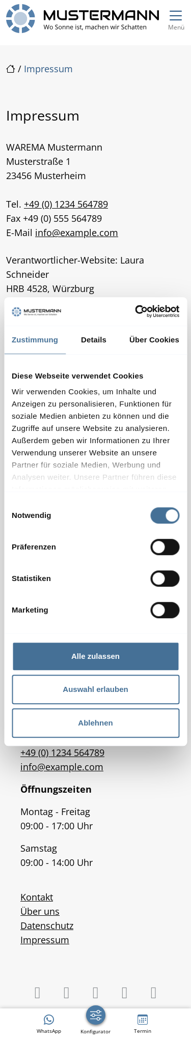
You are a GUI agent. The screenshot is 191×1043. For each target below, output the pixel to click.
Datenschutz (46, 925)
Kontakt (36, 897)
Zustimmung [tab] (35, 339)
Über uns (40, 911)
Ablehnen (95, 722)
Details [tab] (93, 339)
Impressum (44, 940)
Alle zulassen (95, 656)
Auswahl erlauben (95, 689)
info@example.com (76, 232)
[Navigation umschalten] (176, 19)
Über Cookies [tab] (154, 339)
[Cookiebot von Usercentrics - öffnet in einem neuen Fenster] (136, 311)
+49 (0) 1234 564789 (66, 204)
